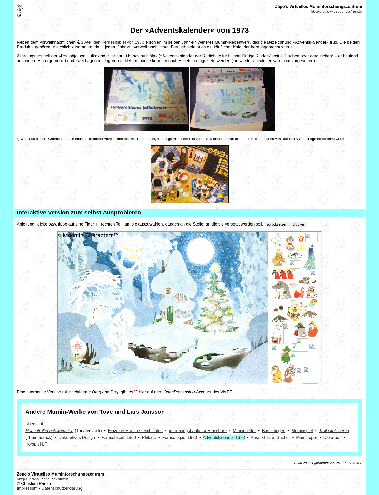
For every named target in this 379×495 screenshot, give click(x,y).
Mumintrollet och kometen (49, 430)
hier (142, 392)
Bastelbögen (273, 430)
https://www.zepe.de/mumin (336, 11)
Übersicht (34, 424)
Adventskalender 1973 (224, 437)
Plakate (149, 437)
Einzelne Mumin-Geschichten (135, 430)
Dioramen (332, 437)
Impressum (27, 488)
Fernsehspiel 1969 (118, 437)
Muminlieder (244, 430)
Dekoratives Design (77, 437)
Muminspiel (302, 430)
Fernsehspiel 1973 (179, 437)
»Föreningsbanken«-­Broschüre (198, 430)
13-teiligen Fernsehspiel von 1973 (112, 42)
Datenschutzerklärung (62, 488)
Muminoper (306, 437)
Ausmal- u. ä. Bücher (270, 437)
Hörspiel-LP (36, 444)
